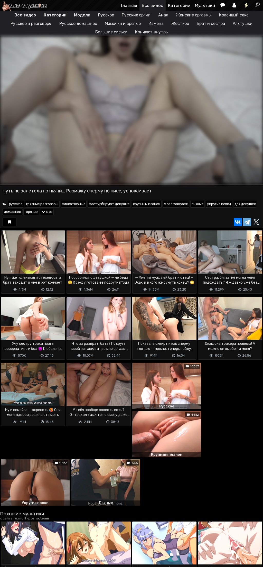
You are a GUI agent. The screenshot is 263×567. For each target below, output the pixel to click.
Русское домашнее (78, 23)
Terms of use (26, 542)
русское (16, 204)
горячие (31, 212)
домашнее (12, 212)
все (47, 212)
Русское (106, 15)
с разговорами (176, 204)
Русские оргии (136, 15)
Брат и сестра (211, 23)
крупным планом (146, 204)
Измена (155, 23)
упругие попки (219, 204)
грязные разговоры (42, 204)
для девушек (245, 204)
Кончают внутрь (151, 32)
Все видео (152, 5)
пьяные (197, 204)
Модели (82, 15)
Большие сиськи (111, 32)
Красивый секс (234, 15)
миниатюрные (74, 204)
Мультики (205, 5)
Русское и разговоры (31, 23)
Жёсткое (180, 23)
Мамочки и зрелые (123, 23)
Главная (129, 5)
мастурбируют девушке (109, 204)
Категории (179, 5)
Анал (163, 15)
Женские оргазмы (194, 15)
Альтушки (242, 23)
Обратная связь (53, 542)
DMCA (8, 542)
